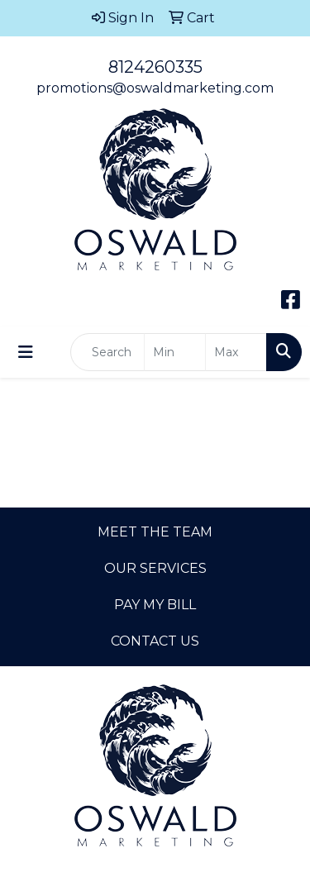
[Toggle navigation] (25, 352)
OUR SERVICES (155, 568)
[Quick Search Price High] (236, 352)
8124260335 (155, 67)
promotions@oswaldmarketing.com (155, 88)
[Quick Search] (107, 352)
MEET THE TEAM (155, 532)
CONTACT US (155, 641)
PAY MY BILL (155, 604)
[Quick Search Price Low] (175, 352)
